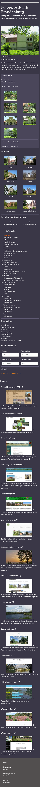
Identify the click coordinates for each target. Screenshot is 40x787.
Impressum (7, 767)
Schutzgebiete (6, 336)
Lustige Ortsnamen (10, 273)
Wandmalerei (8, 312)
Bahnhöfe (7, 240)
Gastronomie (7, 260)
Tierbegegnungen (9, 305)
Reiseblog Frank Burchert (11, 464)
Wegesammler (7, 733)
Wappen (6, 314)
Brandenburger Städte (11, 244)
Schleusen (6, 296)
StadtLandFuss (7, 629)
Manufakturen (5, 334)
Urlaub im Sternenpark (10, 547)
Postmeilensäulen (9, 285)
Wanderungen (7, 493)
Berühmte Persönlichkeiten (10, 341)
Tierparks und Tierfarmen (11, 307)
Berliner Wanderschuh (10, 414)
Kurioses (6, 267)
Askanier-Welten (8, 438)
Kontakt (5, 769)
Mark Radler (6, 602)
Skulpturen (7, 298)
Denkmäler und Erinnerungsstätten (15, 251)
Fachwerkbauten (9, 253)
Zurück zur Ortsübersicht (9, 146)
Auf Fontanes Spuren (10, 238)
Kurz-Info (6, 780)
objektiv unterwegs (9, 682)
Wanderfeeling (7, 709)
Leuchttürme (8, 269)
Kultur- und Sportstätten (11, 264)
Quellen (6, 289)
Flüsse (6, 258)
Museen (6, 276)
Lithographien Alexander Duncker (15, 271)
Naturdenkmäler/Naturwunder (13, 278)
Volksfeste (4, 329)
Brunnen (6, 249)
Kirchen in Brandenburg (11, 575)
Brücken (6, 246)
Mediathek (6, 782)
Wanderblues (6, 655)
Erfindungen (5, 332)
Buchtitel (4, 338)
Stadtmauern (8, 303)
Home (5, 763)
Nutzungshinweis (9, 774)
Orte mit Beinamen (7, 327)
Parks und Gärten (9, 282)
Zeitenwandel (8, 316)
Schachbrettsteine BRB (10, 387)
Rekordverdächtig (9, 291)
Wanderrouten (8, 309)
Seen (5, 294)
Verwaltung (5, 325)
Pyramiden (7, 287)
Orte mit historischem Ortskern (14, 280)
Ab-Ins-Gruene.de (8, 520)
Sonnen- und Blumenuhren (12, 300)
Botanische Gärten (10, 242)
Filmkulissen (8, 255)
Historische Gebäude (10, 262)
